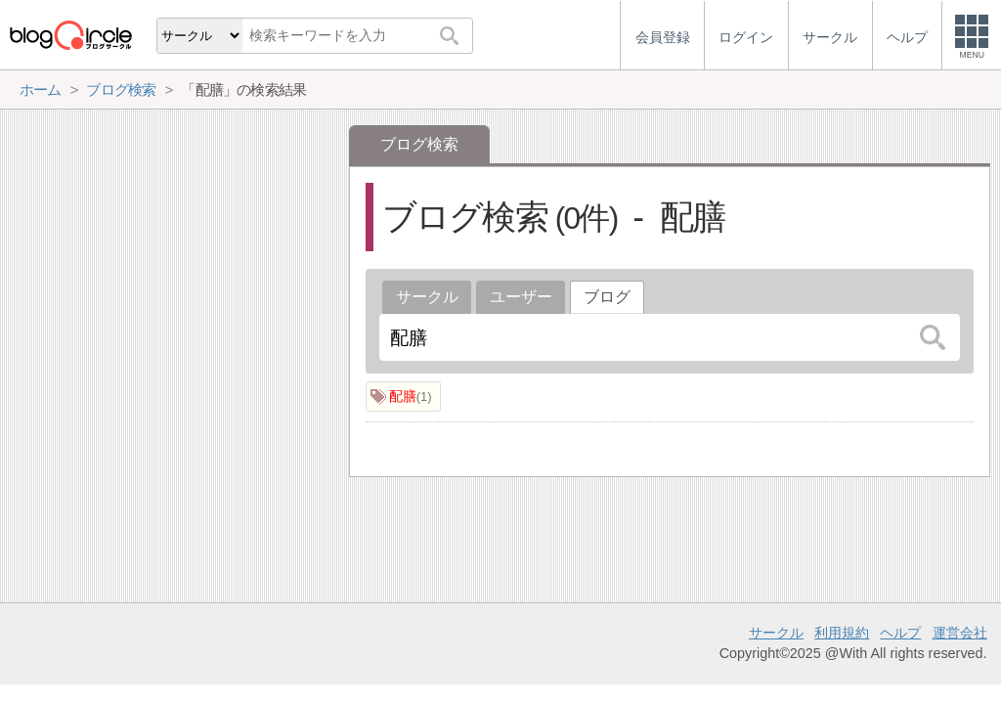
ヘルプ (900, 632)
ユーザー (521, 296)
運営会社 (960, 632)
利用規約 (841, 632)
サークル (427, 296)
